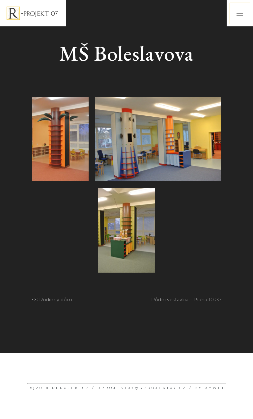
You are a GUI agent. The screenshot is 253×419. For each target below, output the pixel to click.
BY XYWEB (210, 388)
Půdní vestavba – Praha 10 (182, 300)
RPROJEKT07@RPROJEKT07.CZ (142, 388)
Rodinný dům (55, 300)
